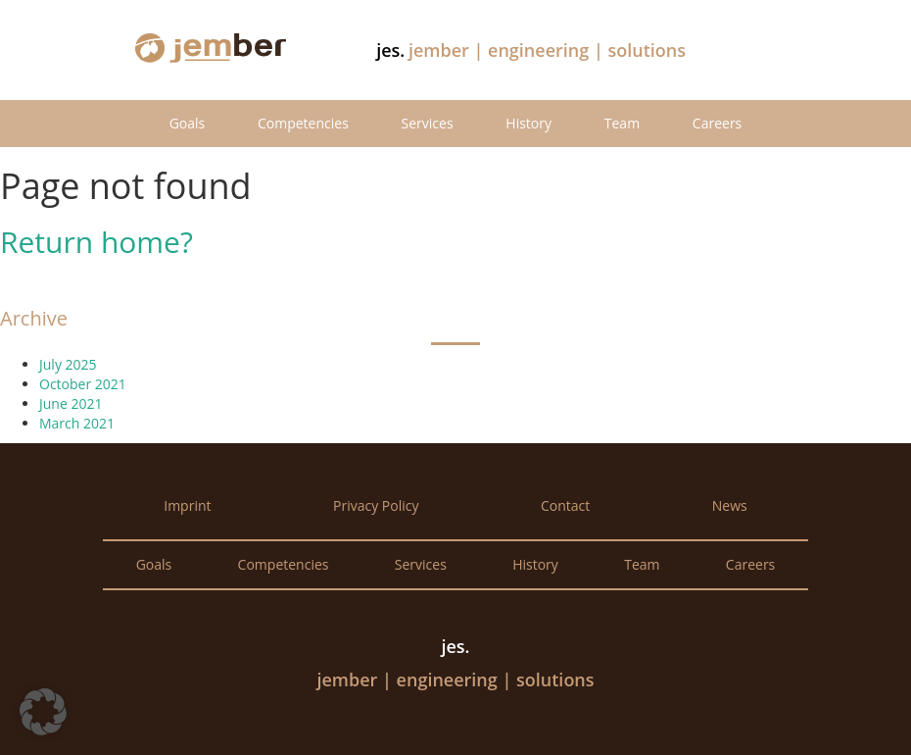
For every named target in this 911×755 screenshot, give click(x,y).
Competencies (303, 123)
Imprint (187, 505)
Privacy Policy (375, 505)
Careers (717, 123)
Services (428, 123)
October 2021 (82, 384)
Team (622, 123)
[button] (43, 712)
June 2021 (70, 403)
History (528, 123)
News (729, 505)
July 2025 (68, 364)
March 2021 (77, 423)
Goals (187, 123)
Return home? (96, 242)
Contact (565, 505)
